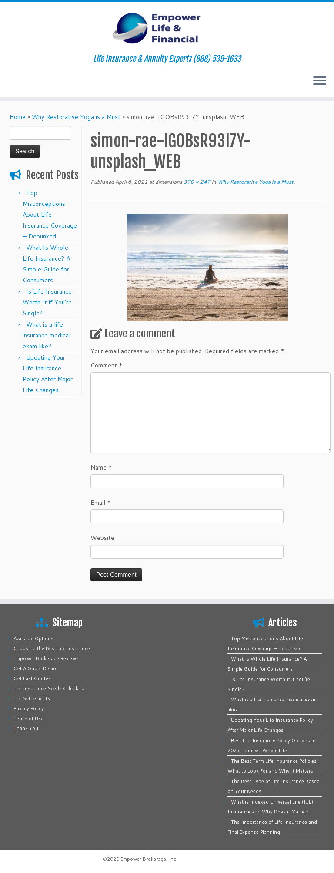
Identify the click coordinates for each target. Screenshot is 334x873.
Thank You (25, 728)
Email (100, 502)
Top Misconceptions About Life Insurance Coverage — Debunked (50, 214)
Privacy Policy (28, 708)
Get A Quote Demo (34, 668)
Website (102, 537)
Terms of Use (28, 718)
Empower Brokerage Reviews (46, 658)
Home (18, 116)
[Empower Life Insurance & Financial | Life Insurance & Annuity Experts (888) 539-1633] (167, 28)
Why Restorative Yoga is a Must (76, 116)
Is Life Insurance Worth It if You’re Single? (47, 302)
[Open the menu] (319, 81)
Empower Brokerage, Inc (148, 859)
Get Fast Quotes (32, 678)
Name (101, 467)
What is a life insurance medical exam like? (46, 335)
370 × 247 (196, 181)
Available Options (33, 638)
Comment (106, 365)
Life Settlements (31, 698)
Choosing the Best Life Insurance (51, 648)
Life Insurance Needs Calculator (49, 688)
